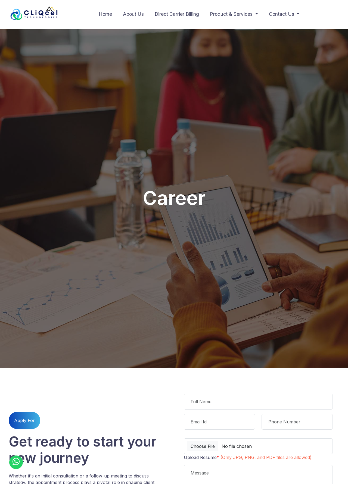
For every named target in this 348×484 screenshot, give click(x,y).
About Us (133, 14)
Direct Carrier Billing (177, 14)
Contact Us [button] (282, 14)
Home (105, 14)
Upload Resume (248, 457)
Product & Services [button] (232, 14)
